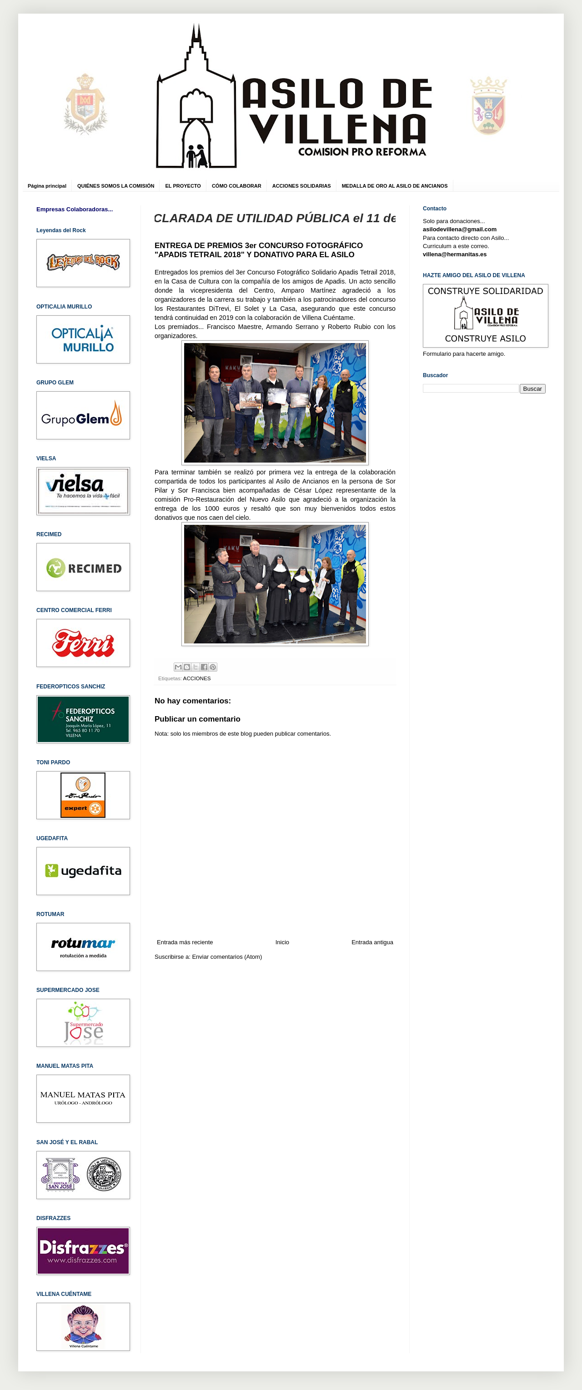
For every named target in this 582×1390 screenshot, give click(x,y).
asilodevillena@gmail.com (460, 229)
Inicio (282, 942)
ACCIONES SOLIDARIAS (301, 186)
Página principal (47, 186)
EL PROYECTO (183, 186)
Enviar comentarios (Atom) (227, 956)
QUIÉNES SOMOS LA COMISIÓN (116, 186)
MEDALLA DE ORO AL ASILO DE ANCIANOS (395, 186)
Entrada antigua (372, 942)
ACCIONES (197, 678)
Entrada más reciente (185, 942)
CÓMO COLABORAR (236, 186)
